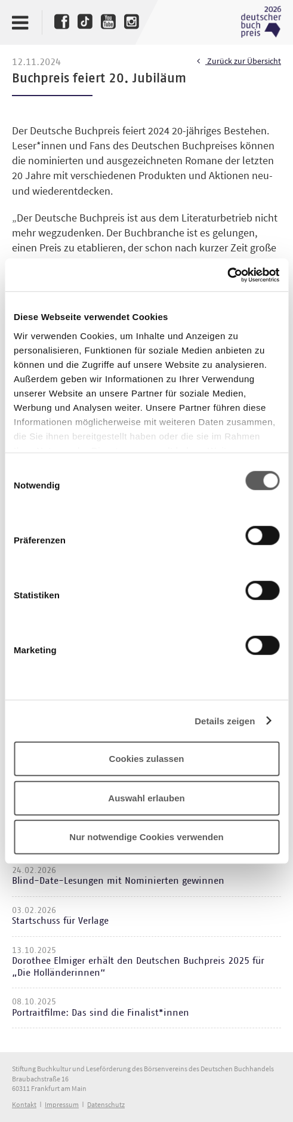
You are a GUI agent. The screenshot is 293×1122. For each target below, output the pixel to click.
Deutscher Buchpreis (260, 22)
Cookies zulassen (146, 759)
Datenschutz (106, 1104)
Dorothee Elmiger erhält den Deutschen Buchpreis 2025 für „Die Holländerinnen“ (138, 966)
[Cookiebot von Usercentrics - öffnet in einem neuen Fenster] (227, 274)
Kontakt (24, 1104)
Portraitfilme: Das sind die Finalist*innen (100, 1013)
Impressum (62, 1104)
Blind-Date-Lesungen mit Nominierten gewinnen (118, 881)
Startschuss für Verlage (60, 921)
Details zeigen (225, 720)
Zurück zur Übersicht (239, 61)
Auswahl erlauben (146, 797)
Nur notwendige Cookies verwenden (146, 837)
